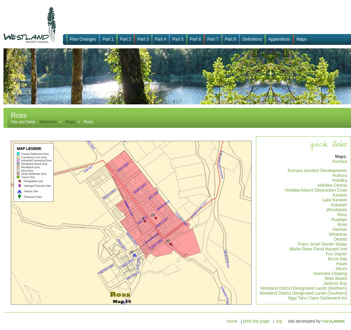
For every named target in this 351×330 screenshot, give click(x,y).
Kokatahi (339, 204)
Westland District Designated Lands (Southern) (303, 293)
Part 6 (195, 39)
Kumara (339, 161)
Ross (342, 224)
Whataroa (338, 234)
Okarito (340, 239)
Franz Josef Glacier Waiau (322, 244)
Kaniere (340, 195)
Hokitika (339, 180)
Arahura (339, 175)
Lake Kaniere (334, 200)
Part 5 (178, 39)
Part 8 (230, 39)
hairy (333, 321)
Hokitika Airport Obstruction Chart (316, 190)
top (279, 321)
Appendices (279, 39)
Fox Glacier (336, 254)
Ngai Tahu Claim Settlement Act (317, 298)
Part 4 (160, 39)
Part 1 (108, 39)
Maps (301, 39)
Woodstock (337, 209)
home (232, 321)
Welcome (48, 121)
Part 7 (213, 39)
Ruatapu (339, 219)
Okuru (341, 268)
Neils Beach (336, 278)
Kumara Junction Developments (317, 170)
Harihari (339, 229)
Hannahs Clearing (330, 273)
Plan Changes (83, 39)
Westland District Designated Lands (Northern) (303, 288)
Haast (341, 263)
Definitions (252, 39)
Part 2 (125, 39)
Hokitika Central (332, 185)
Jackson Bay (335, 283)
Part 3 (143, 39)
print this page (256, 321)
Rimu (342, 214)
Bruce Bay (337, 258)
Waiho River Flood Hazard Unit (318, 249)
